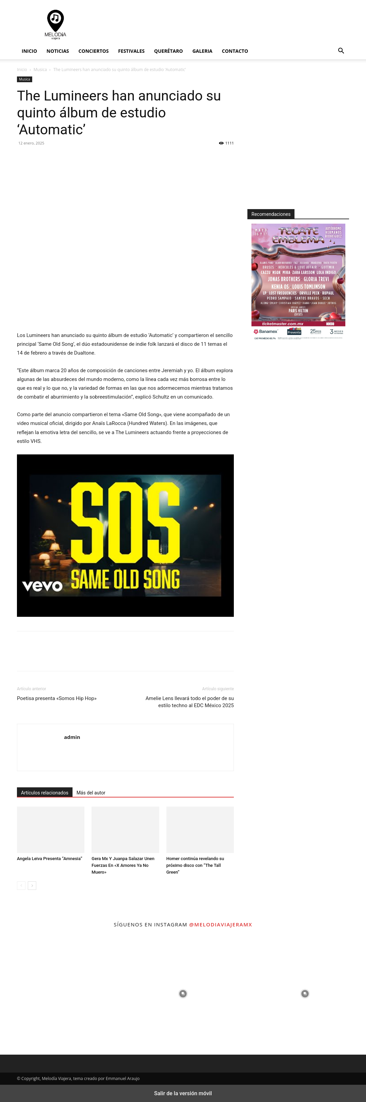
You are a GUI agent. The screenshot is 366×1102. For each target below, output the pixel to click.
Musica (40, 69)
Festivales (131, 51)
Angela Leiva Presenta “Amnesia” (49, 858)
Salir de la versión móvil (183, 1093)
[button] (341, 51)
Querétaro (168, 51)
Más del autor (91, 792)
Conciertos (94, 51)
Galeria (202, 51)
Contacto (235, 51)
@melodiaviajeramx (220, 924)
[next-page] (32, 885)
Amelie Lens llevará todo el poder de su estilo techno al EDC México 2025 (190, 702)
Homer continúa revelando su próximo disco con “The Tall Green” (195, 865)
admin (72, 737)
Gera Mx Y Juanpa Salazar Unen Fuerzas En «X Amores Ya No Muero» (123, 865)
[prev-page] (21, 885)
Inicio (29, 51)
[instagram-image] (61, 994)
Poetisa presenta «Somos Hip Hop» (57, 698)
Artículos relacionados (44, 792)
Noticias (57, 51)
